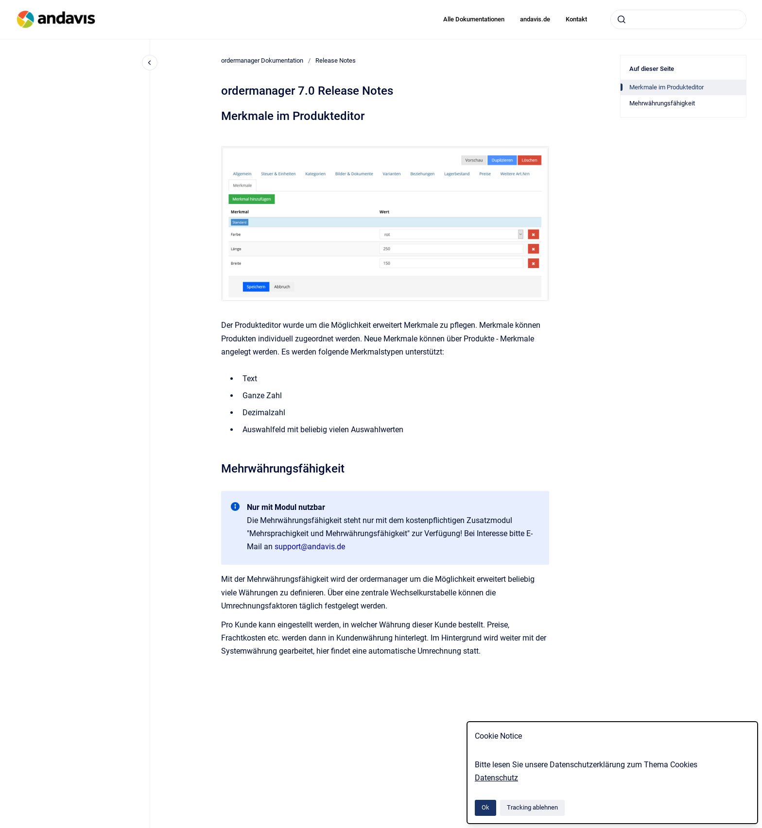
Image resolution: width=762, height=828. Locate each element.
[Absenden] (621, 19)
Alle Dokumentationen (473, 19)
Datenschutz (496, 777)
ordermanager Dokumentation (262, 60)
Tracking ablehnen (532, 807)
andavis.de (535, 19)
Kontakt (576, 19)
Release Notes (335, 60)
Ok (485, 807)
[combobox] (678, 19)
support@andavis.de (310, 546)
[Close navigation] (149, 62)
